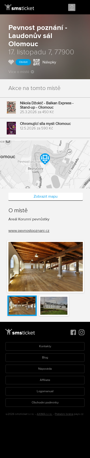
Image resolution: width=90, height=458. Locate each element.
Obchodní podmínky (45, 402)
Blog (45, 357)
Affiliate (45, 380)
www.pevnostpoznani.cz (28, 230)
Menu (82, 7)
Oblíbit (23, 62)
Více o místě (21, 71)
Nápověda (45, 369)
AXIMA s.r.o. (44, 414)
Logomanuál (45, 391)
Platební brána (64, 414)
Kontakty (45, 346)
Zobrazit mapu (46, 196)
